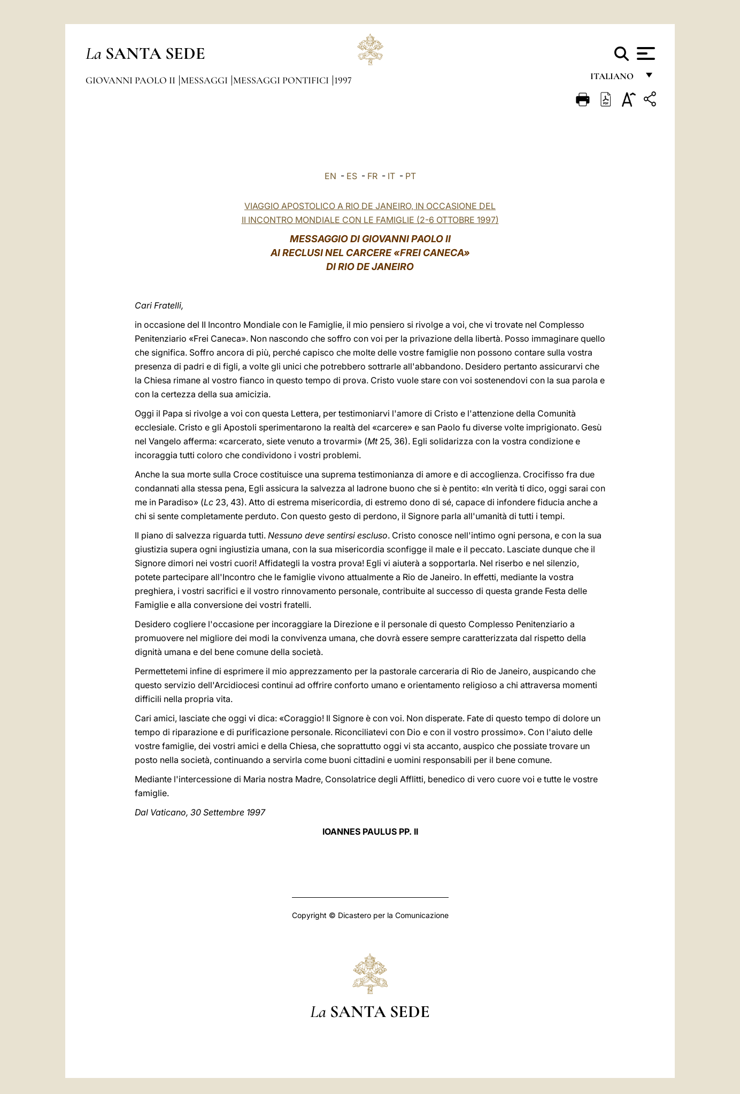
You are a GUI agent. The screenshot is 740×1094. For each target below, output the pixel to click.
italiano (614, 79)
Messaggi (205, 80)
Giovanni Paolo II (132, 80)
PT (410, 176)
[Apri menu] (644, 53)
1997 (343, 80)
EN (330, 176)
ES (351, 176)
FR (372, 176)
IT (391, 176)
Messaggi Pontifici (282, 80)
